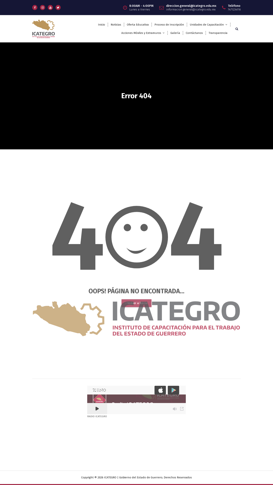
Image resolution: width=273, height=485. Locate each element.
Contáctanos (194, 33)
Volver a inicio (137, 369)
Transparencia (218, 33)
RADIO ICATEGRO (97, 328)
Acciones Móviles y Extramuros (141, 33)
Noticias (116, 24)
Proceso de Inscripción (169, 24)
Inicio (101, 24)
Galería (175, 33)
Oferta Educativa (138, 24)
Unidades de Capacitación (207, 24)
